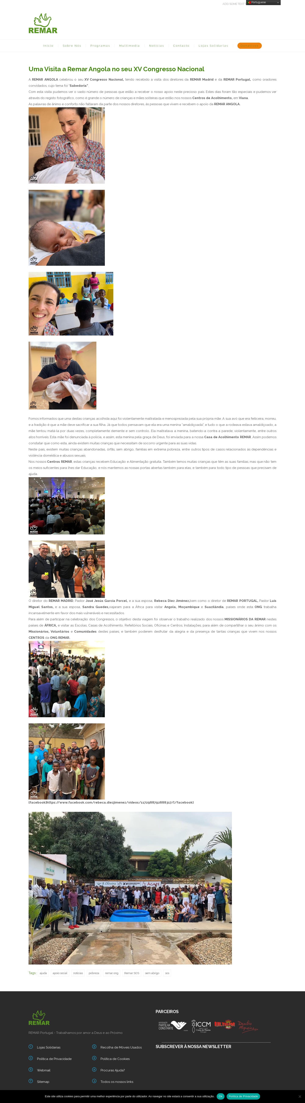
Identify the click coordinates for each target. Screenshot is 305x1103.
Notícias (156, 45)
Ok (220, 1096)
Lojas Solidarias (213, 45)
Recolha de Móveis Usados (121, 1047)
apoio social (60, 973)
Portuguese (256, 2)
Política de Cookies (115, 1059)
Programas (100, 45)
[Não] (300, 1096)
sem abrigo (152, 973)
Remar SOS (131, 973)
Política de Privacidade (54, 1059)
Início (48, 45)
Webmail (43, 1070)
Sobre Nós (72, 45)
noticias (78, 973)
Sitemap (43, 1082)
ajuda (43, 973)
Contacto (181, 45)
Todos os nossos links (117, 1082)
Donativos (250, 45)
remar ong (111, 973)
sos (167, 973)
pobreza (94, 973)
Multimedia (129, 45)
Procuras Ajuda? (113, 1070)
